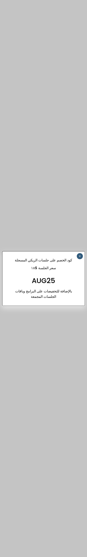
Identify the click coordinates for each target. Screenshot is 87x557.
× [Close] (80, 256)
